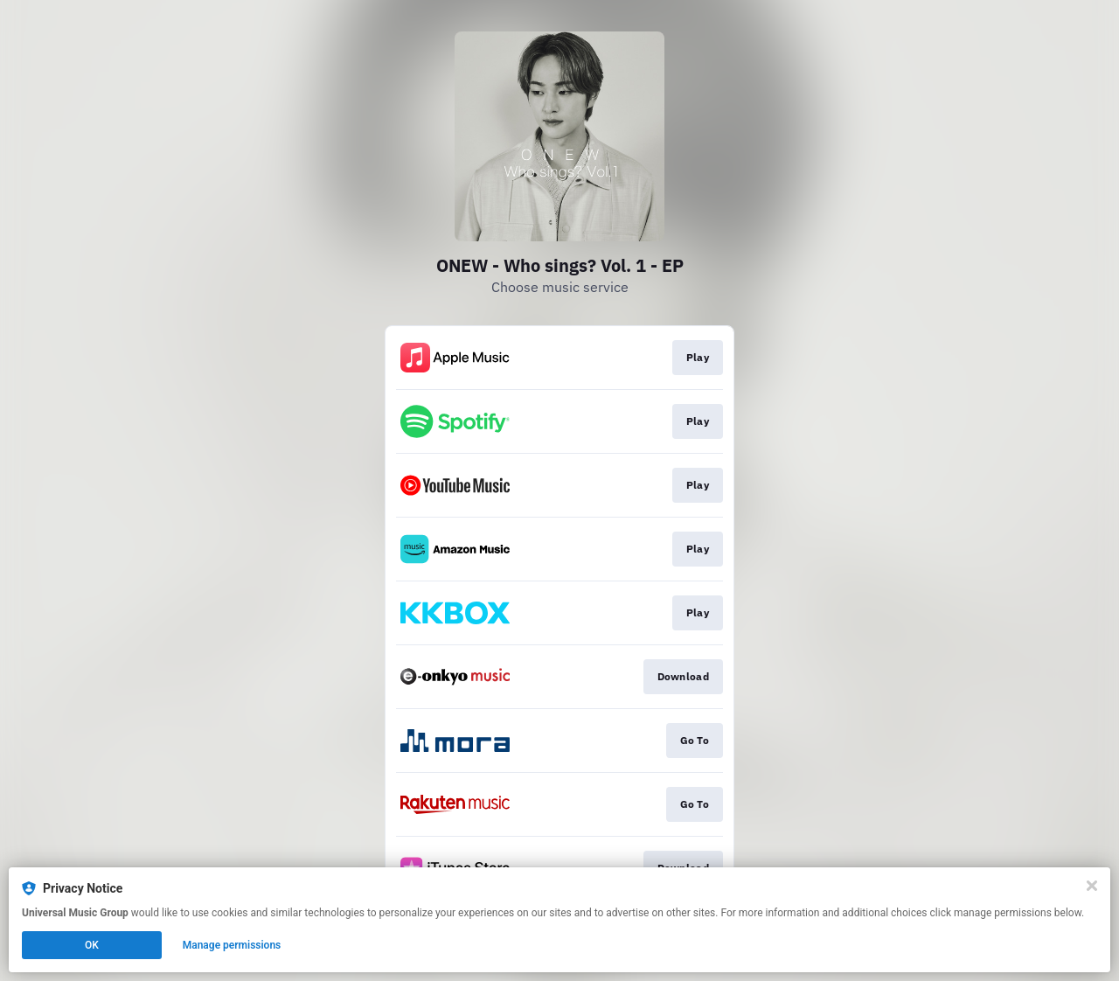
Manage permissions (232, 945)
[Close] (1092, 886)
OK (92, 945)
